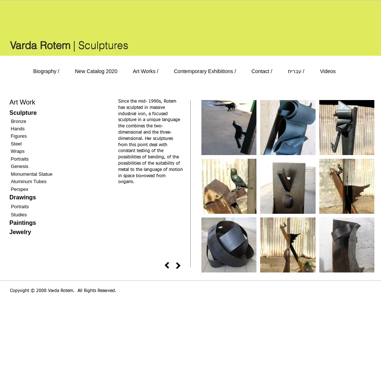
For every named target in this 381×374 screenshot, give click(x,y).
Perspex (19, 189)
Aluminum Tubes (29, 181)
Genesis (19, 166)
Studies (19, 214)
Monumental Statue (31, 174)
